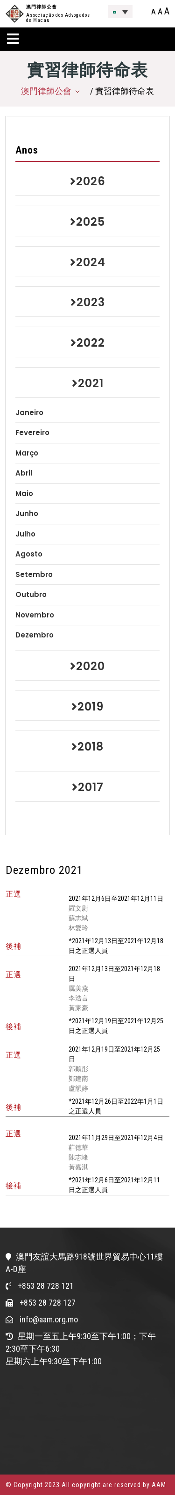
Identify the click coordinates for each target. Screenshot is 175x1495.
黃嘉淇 (78, 1167)
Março (26, 453)
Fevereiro (32, 432)
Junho (26, 513)
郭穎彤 (78, 1069)
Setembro (34, 574)
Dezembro (34, 635)
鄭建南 (78, 1078)
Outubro (31, 594)
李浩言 (78, 998)
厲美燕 (78, 988)
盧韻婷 (78, 1088)
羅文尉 (78, 908)
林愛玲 (78, 928)
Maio (24, 493)
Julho (25, 534)
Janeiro (29, 412)
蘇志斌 (78, 918)
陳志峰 (78, 1157)
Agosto (28, 554)
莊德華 (78, 1147)
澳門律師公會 (41, 7)
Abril (23, 473)
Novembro (34, 615)
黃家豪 (78, 1008)
